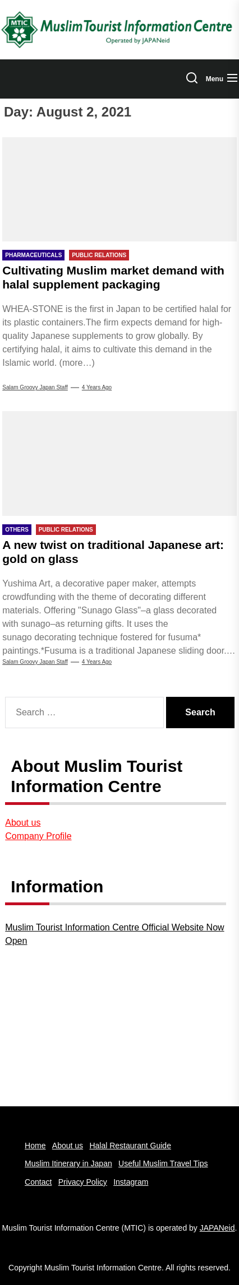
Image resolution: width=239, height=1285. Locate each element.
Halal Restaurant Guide (130, 1145)
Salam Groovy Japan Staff (35, 387)
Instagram (130, 1181)
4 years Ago (97, 387)
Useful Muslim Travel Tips (163, 1163)
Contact (38, 1181)
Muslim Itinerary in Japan (68, 1163)
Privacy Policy (82, 1181)
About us (22, 822)
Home (35, 1145)
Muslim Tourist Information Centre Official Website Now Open (114, 934)
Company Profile (38, 836)
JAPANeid (217, 1227)
